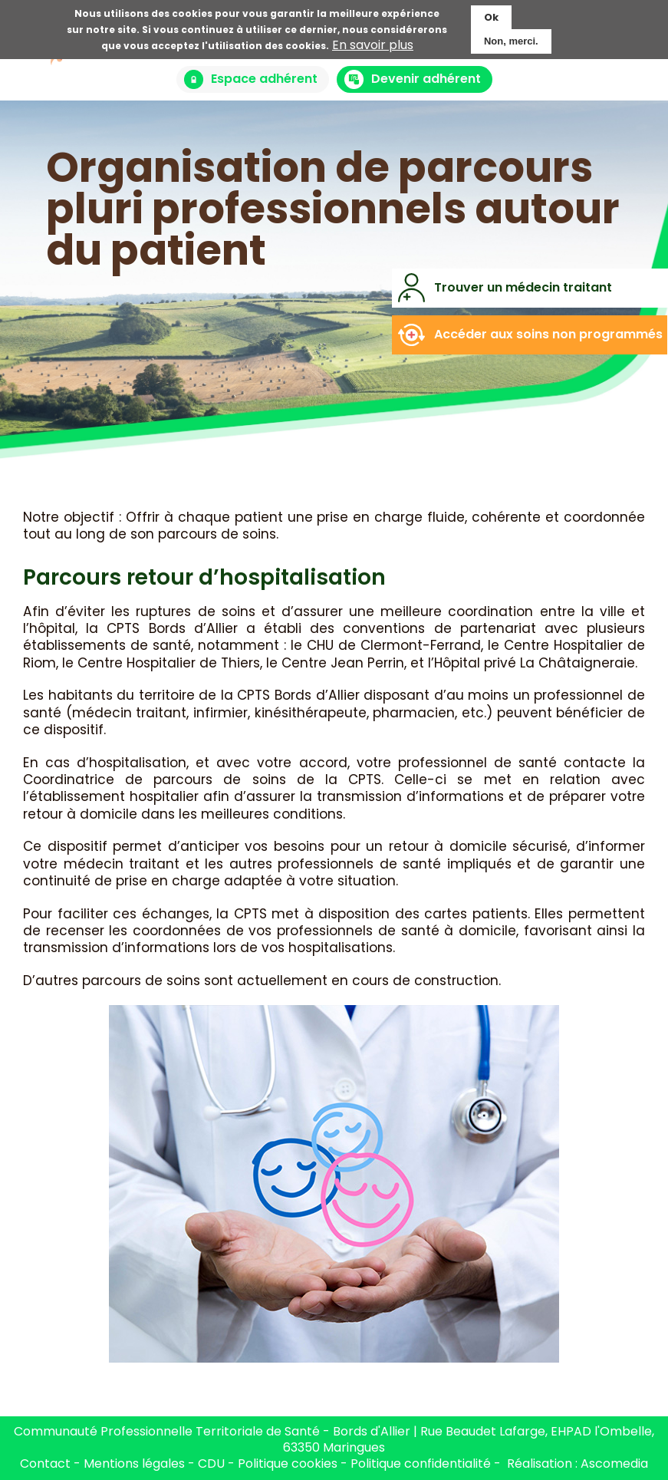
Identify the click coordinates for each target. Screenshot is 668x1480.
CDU (213, 1463)
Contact (45, 1463)
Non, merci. (511, 38)
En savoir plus (372, 42)
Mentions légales (134, 1463)
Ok (491, 14)
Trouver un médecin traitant (523, 287)
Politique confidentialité (420, 1463)
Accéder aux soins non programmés (548, 334)
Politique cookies (287, 1463)
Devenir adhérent (426, 78)
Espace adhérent (264, 78)
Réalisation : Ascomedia (577, 1463)
